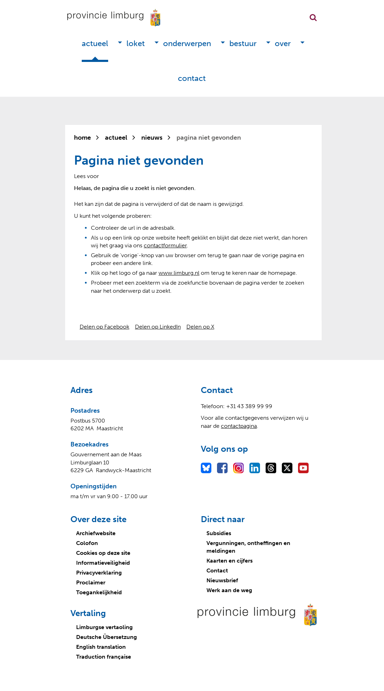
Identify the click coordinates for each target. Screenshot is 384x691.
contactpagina (239, 426)
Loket (135, 43)
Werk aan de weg (229, 590)
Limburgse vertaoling (104, 627)
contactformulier (165, 245)
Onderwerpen (187, 43)
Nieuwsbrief (222, 580)
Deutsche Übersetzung (106, 637)
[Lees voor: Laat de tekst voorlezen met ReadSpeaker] (86, 176)
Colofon (87, 543)
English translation (101, 647)
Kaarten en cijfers (229, 560)
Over (283, 43)
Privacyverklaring (99, 572)
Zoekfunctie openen (313, 17)
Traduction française (103, 656)
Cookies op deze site (103, 553)
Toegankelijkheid (99, 592)
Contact (192, 78)
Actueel (95, 43)
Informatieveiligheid (103, 562)
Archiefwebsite (96, 533)
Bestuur (242, 43)
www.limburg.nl (179, 273)
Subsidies (218, 533)
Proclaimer (90, 582)
